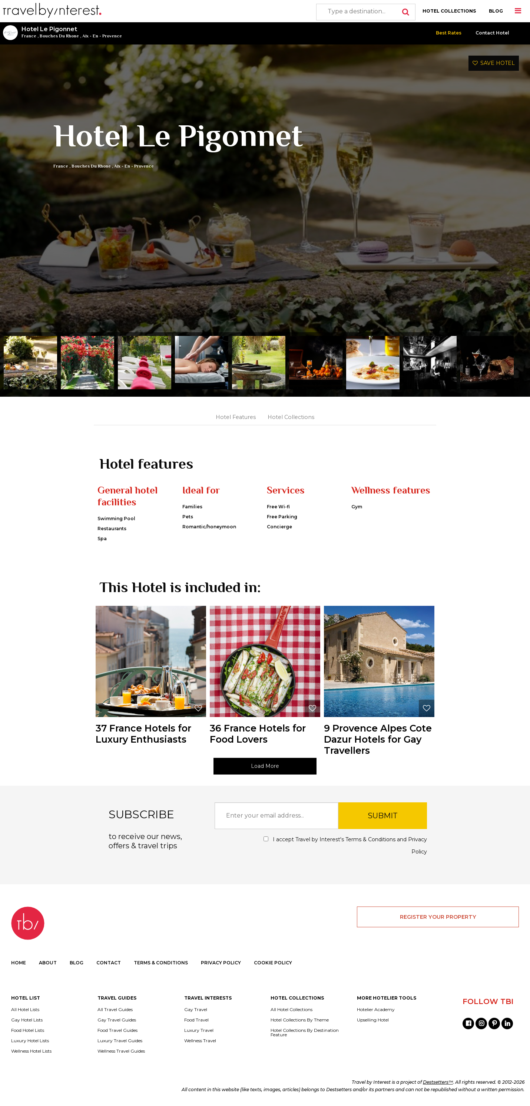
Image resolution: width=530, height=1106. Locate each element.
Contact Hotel (492, 33)
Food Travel (196, 1020)
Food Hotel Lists (27, 1030)
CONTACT (108, 962)
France (28, 36)
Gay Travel (195, 1009)
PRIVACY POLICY (221, 962)
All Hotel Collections (291, 1009)
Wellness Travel (200, 1041)
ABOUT (48, 962)
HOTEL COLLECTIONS (449, 11)
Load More (265, 766)
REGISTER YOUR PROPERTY (438, 917)
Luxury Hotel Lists (30, 1041)
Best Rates (448, 33)
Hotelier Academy (376, 1009)
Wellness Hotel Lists (31, 1051)
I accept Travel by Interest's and (345, 845)
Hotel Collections (291, 417)
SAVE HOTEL (494, 63)
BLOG (496, 11)
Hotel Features (236, 417)
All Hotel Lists (25, 1009)
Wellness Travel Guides (121, 1051)
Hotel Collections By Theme (300, 1020)
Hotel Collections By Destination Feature (305, 1032)
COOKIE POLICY (273, 962)
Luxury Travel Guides (119, 1041)
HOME (18, 962)
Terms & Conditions (370, 839)
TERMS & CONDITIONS (161, 962)
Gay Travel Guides (116, 1020)
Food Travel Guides (117, 1030)
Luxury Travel (198, 1030)
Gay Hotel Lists (27, 1020)
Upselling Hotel (373, 1020)
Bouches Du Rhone (59, 36)
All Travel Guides (115, 1009)
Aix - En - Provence (102, 36)
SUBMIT (383, 815)
